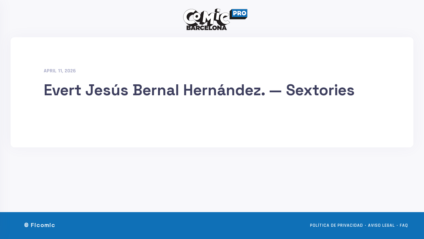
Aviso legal (381, 225)
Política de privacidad (336, 225)
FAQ (404, 225)
